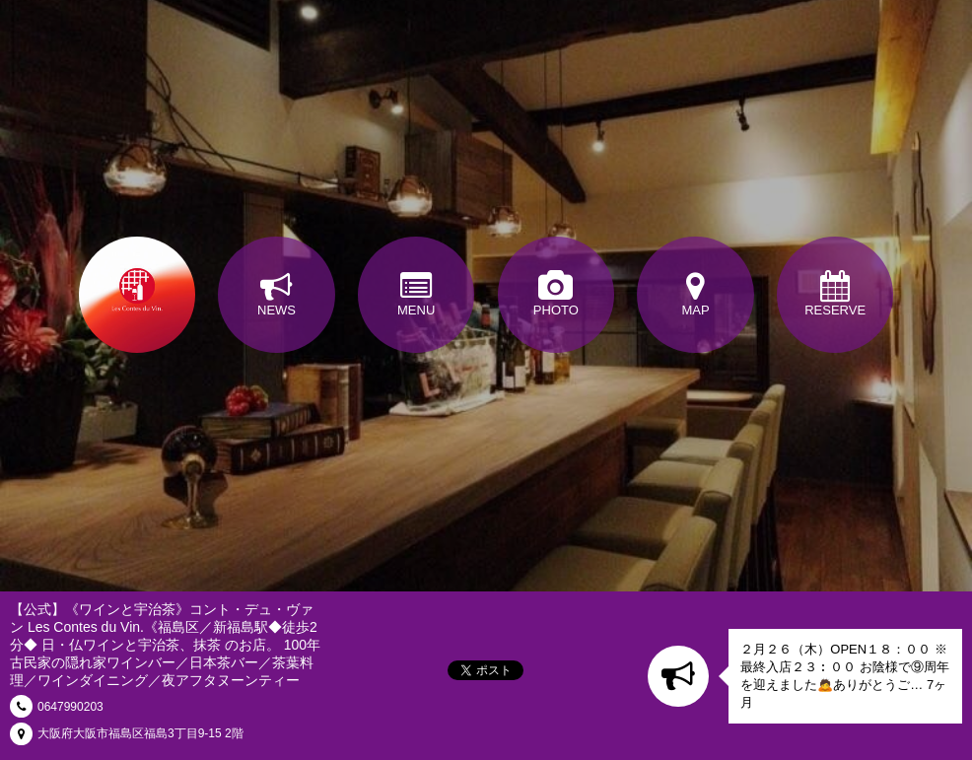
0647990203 (70, 707)
